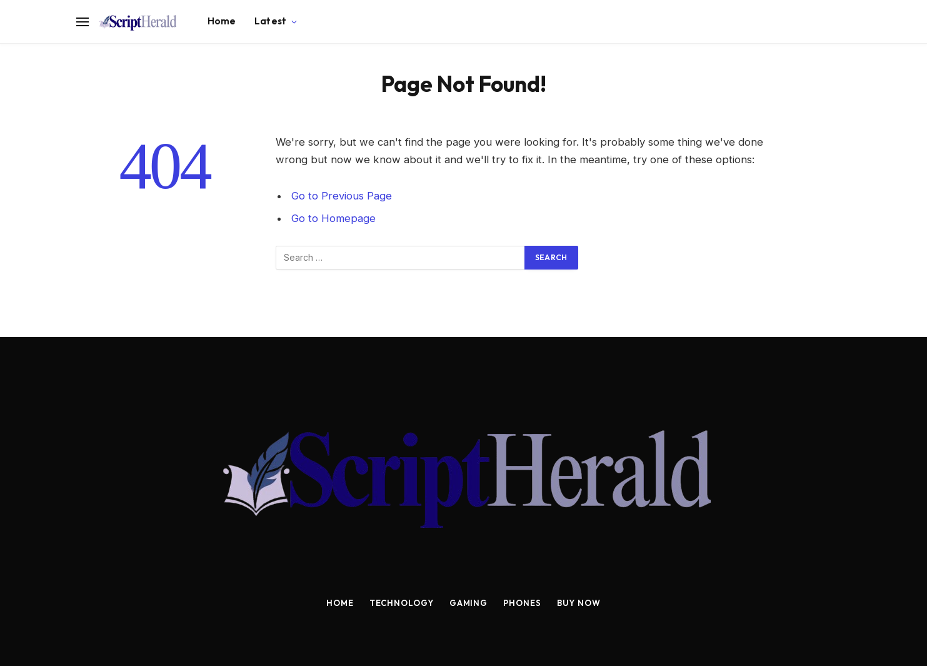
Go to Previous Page (341, 195)
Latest (270, 21)
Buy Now (579, 603)
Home (222, 21)
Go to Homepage (333, 218)
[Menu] (82, 22)
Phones (522, 603)
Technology (401, 603)
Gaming (468, 603)
